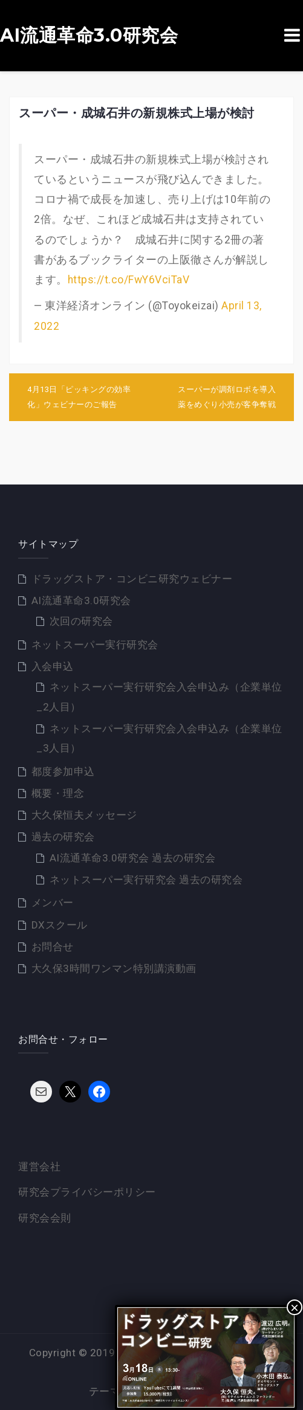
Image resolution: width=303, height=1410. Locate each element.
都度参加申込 (63, 771)
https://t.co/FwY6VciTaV (129, 280)
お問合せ (52, 947)
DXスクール (59, 925)
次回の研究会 (81, 621)
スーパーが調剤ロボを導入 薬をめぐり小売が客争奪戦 (227, 397)
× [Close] (294, 1307)
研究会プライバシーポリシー (87, 1192)
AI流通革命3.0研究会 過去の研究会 (133, 858)
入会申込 (52, 666)
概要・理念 (58, 793)
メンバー (52, 903)
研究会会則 (44, 1218)
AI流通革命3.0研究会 (89, 36)
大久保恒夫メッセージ (84, 815)
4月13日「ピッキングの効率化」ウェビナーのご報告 (79, 397)
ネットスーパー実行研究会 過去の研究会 (146, 880)
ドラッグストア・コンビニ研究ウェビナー (132, 579)
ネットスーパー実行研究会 (94, 645)
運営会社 (39, 1167)
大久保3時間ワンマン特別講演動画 (114, 968)
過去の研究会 (63, 837)
